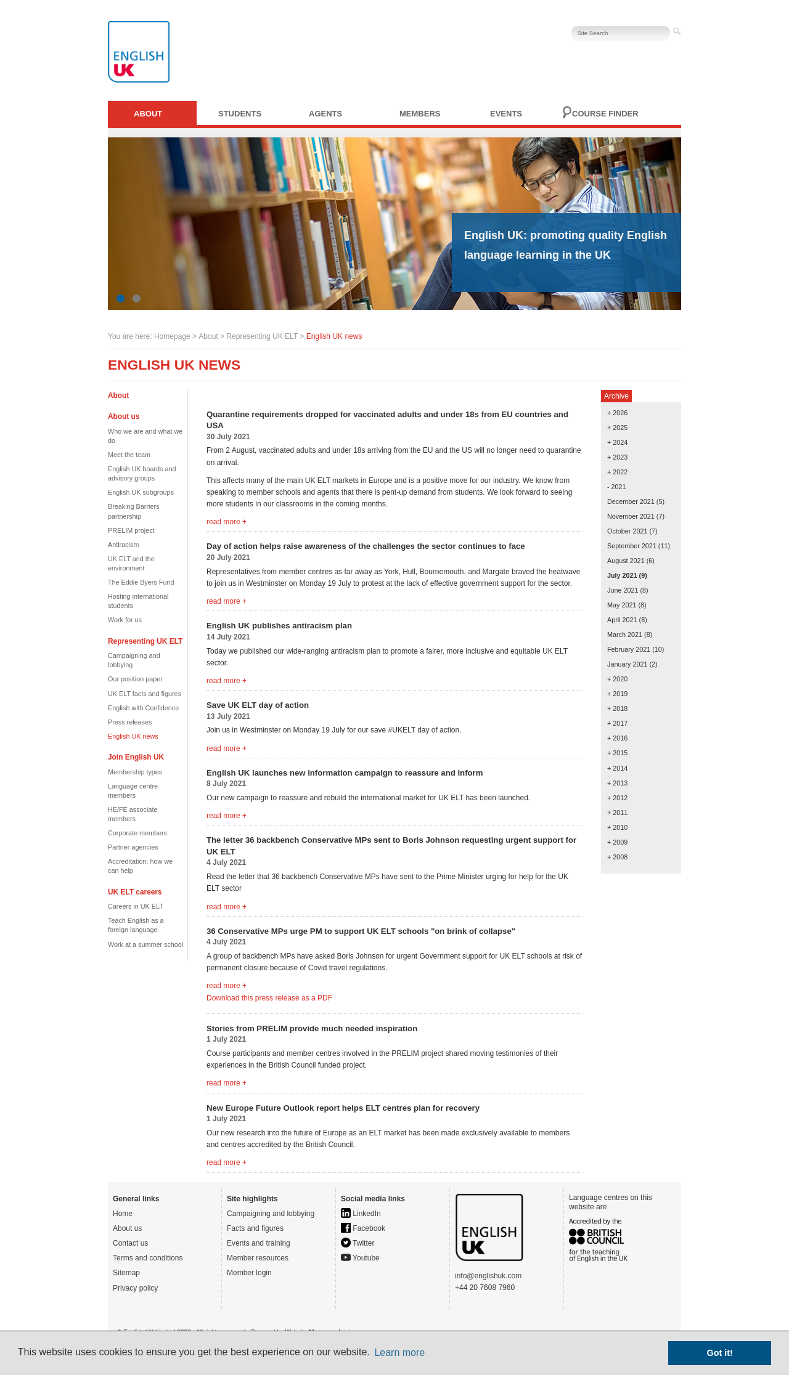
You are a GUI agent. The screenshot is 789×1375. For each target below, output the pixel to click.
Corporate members (137, 833)
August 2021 (626, 560)
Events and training (258, 1243)
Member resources (257, 1258)
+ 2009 (617, 842)
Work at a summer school (145, 944)
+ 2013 (617, 783)
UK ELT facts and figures (144, 693)
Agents (325, 113)
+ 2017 (617, 723)
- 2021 (616, 486)
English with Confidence (143, 708)
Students (239, 113)
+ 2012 (617, 797)
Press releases (130, 722)
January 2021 (627, 664)
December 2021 (631, 501)
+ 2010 (617, 827)
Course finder (605, 113)
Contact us (130, 1243)
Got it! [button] (720, 1353)
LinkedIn (361, 1213)
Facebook (363, 1228)
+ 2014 (617, 768)
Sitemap (126, 1272)
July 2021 (622, 575)
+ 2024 (617, 442)
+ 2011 (617, 812)
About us (127, 1228)
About (148, 113)
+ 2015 (617, 752)
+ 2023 (617, 457)
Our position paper (135, 679)
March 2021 (624, 634)
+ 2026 (617, 412)
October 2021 (627, 531)
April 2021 (622, 619)
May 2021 (621, 605)
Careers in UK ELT (135, 906)
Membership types (135, 772)
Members (419, 113)
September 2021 (631, 546)
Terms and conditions (147, 1258)
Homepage (172, 336)
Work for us (125, 619)
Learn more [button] (399, 1352)
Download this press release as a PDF (269, 998)
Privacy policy (135, 1288)
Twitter (357, 1243)
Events (506, 113)
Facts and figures (255, 1228)
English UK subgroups (141, 492)
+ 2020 (617, 679)
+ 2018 (617, 708)
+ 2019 (617, 693)
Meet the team (129, 454)
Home (123, 1213)
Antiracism (123, 544)
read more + (226, 521)
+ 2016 (617, 738)
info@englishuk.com (488, 1276)
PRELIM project (131, 530)
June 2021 (622, 590)
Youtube (360, 1258)
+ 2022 (617, 472)
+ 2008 (617, 857)
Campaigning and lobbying (270, 1213)
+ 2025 (617, 427)
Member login (249, 1272)
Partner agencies (133, 847)
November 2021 (631, 516)
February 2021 (628, 649)
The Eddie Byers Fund (141, 582)
